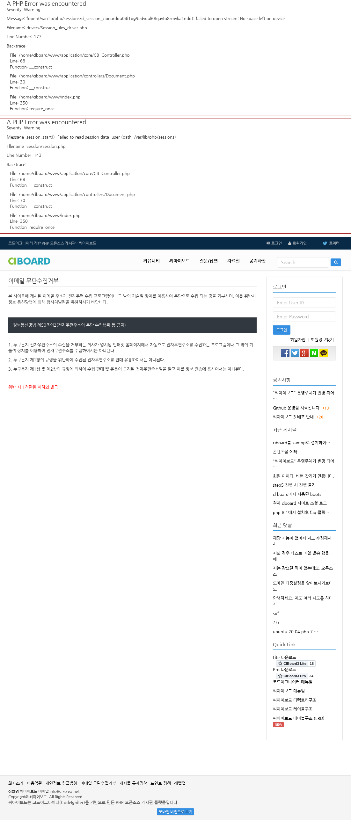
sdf (276, 613)
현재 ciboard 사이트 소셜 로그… (302, 503)
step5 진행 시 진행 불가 (294, 485)
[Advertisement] (176, 754)
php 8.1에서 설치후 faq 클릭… (301, 512)
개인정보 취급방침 (61, 783)
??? (276, 622)
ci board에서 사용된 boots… (299, 494)
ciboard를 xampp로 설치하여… (301, 442)
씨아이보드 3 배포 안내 (293, 416)
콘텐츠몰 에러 (285, 451)
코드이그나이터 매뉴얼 (292, 681)
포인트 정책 (160, 783)
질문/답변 (209, 260)
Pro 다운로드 (284, 669)
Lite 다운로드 (284, 657)
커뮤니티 (151, 260)
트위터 (326, 243)
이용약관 (34, 783)
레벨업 (180, 783)
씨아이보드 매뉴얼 (289, 690)
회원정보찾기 (322, 339)
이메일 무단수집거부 (98, 783)
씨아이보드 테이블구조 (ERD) (299, 718)
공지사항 (257, 260)
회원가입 (300, 243)
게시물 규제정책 (133, 783)
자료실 (233, 260)
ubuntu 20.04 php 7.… (295, 631)
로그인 (276, 243)
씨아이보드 (179, 260)
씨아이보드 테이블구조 (292, 709)
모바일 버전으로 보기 (175, 811)
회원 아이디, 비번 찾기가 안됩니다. (303, 476)
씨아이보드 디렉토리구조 (294, 700)
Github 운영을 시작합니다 (296, 407)
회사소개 (16, 783)
